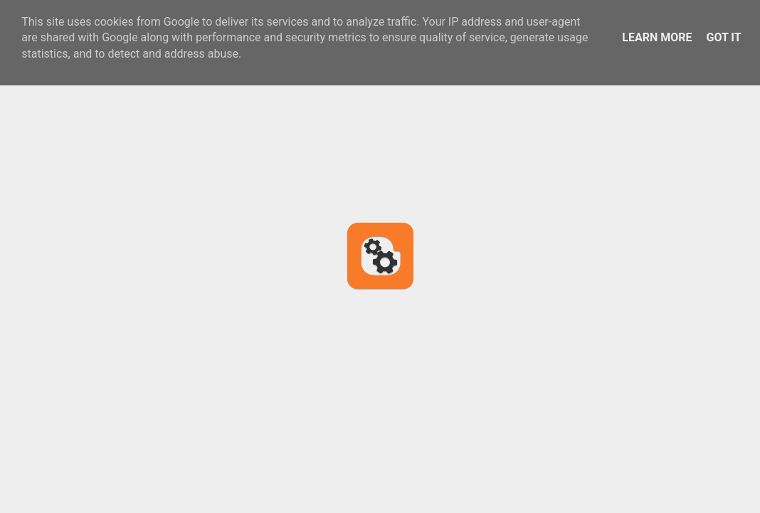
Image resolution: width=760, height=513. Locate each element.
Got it (723, 37)
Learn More (657, 37)
